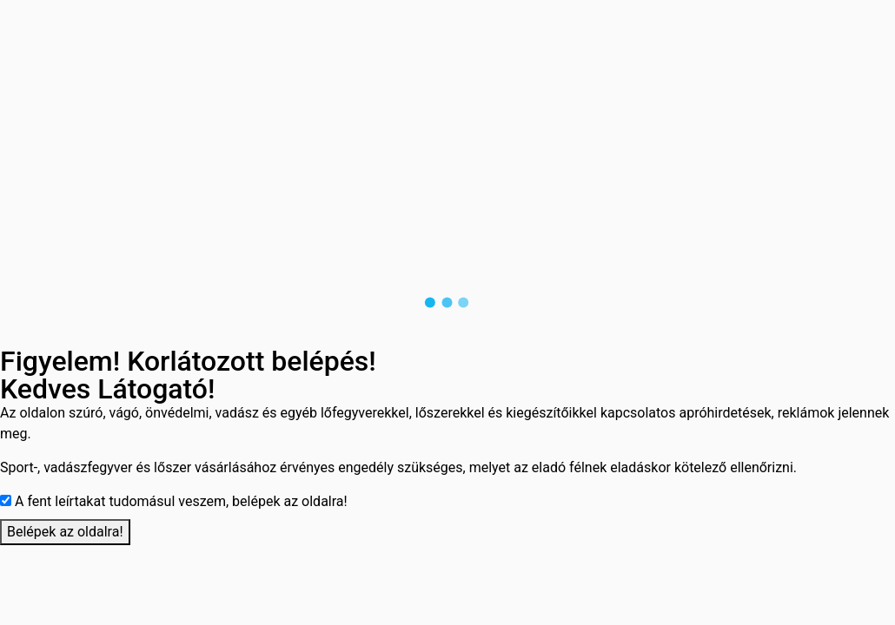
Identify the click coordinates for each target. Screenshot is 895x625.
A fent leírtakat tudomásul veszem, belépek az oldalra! (181, 501)
